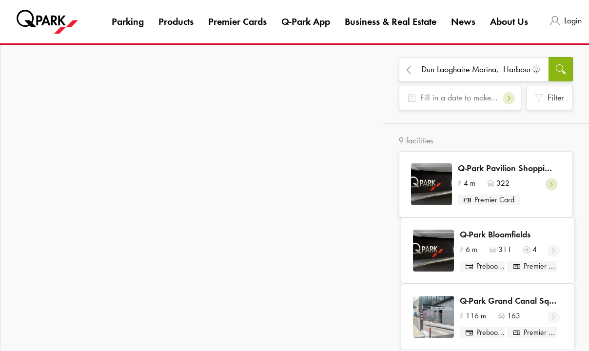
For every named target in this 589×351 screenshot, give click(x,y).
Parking (128, 21)
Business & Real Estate (390, 21)
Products (176, 21)
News (463, 21)
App (305, 21)
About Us (509, 21)
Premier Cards (237, 21)
